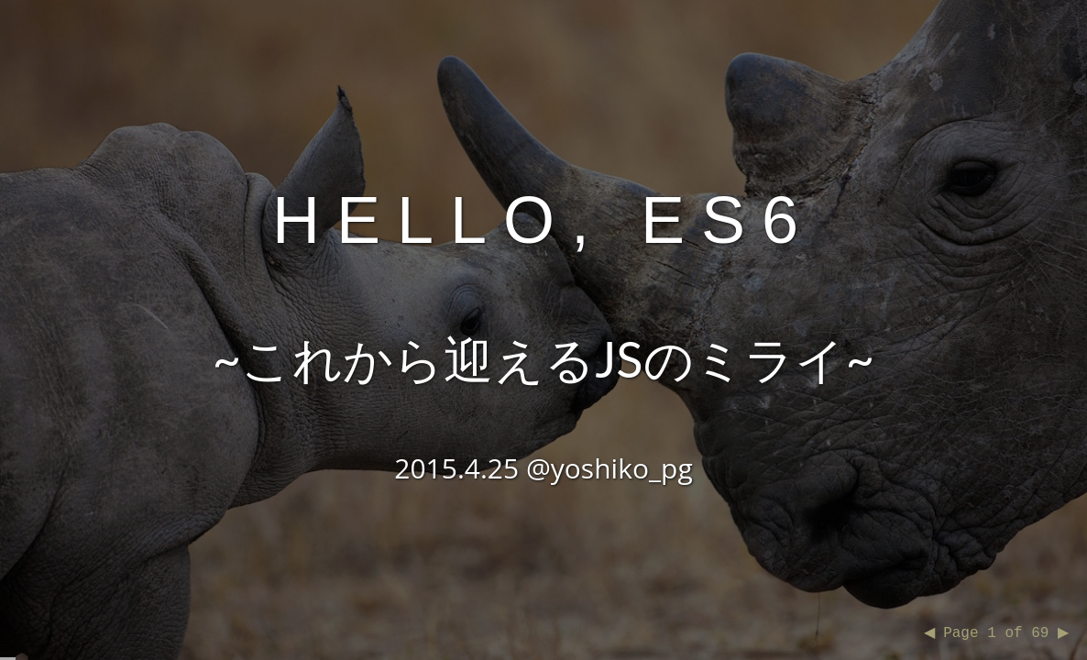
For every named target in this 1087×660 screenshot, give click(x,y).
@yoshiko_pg (609, 467)
